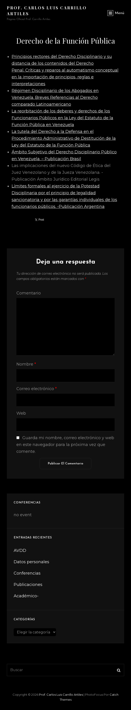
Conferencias (27, 573)
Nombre (26, 364)
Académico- (26, 595)
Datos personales (31, 561)
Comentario (28, 293)
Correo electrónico (36, 388)
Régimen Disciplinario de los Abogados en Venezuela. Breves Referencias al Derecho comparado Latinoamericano (55, 97)
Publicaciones (28, 584)
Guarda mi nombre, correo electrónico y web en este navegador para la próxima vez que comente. (65, 444)
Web (21, 413)
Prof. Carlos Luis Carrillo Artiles (61, 694)
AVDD (20, 550)
